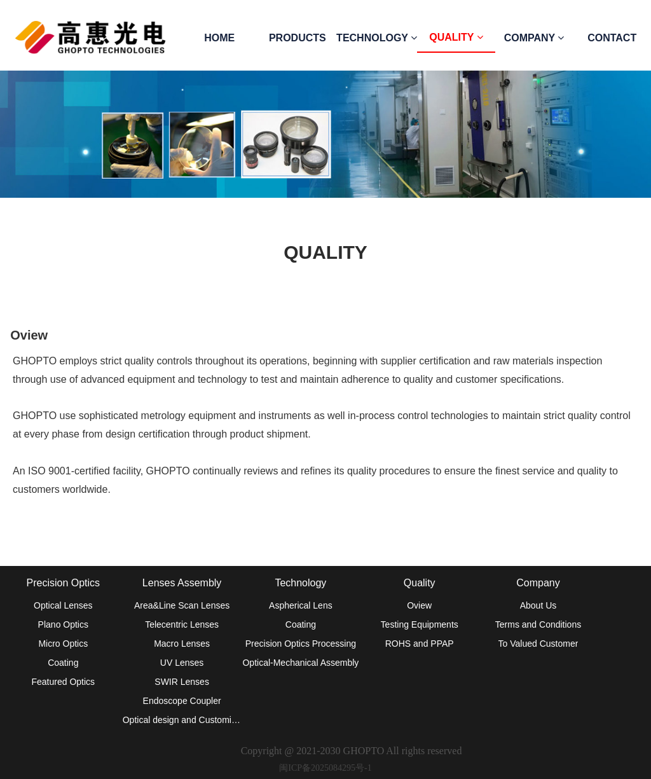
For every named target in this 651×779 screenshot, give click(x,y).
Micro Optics (63, 643)
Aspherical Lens (300, 605)
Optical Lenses (63, 605)
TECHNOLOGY (376, 37)
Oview (419, 605)
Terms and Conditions (538, 624)
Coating (63, 663)
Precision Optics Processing (300, 643)
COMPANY (534, 37)
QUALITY (456, 37)
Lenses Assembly (182, 582)
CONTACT (611, 37)
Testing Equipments (419, 624)
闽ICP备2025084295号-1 (325, 768)
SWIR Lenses (181, 682)
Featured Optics (63, 682)
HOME (219, 37)
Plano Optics (63, 624)
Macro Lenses (182, 643)
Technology (300, 582)
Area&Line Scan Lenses (182, 605)
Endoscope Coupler (182, 701)
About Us (538, 605)
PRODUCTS (297, 37)
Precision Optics (63, 582)
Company (537, 582)
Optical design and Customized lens (182, 720)
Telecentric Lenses (182, 624)
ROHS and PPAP (419, 643)
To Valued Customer (538, 643)
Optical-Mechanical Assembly (300, 663)
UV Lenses (181, 663)
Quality (419, 582)
